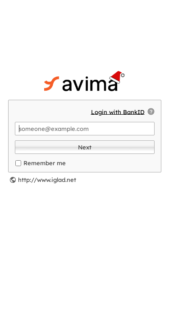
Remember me (44, 163)
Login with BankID (118, 111)
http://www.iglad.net (47, 179)
